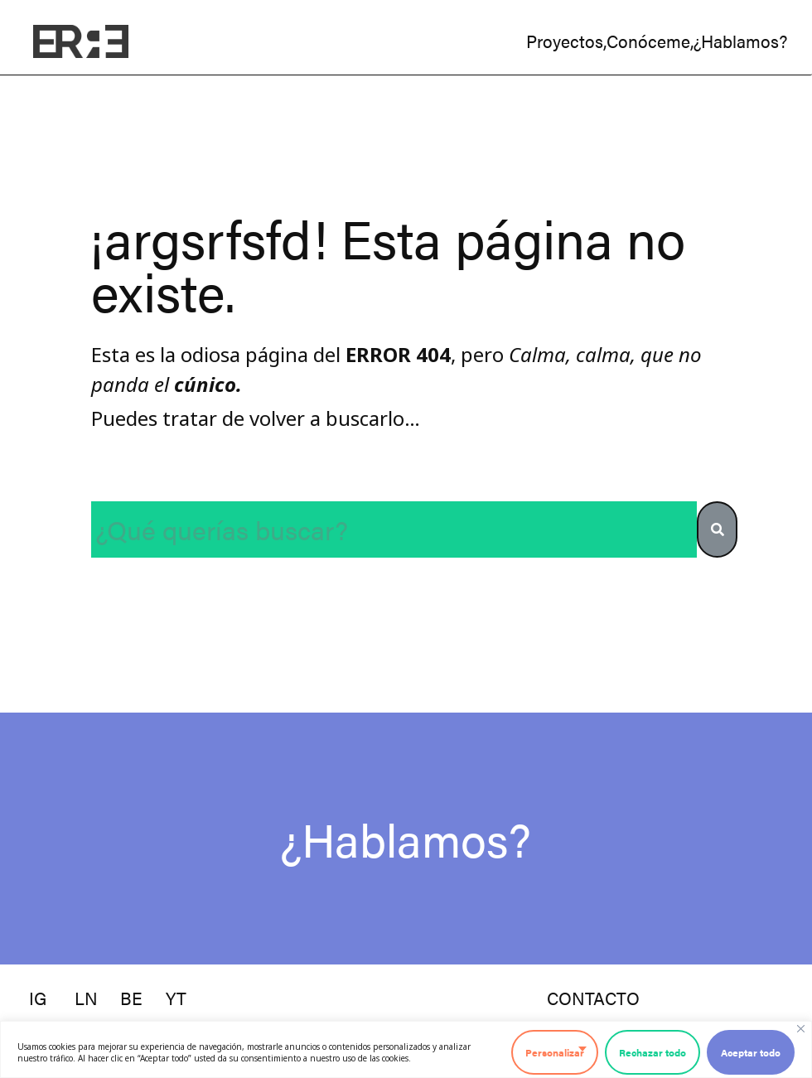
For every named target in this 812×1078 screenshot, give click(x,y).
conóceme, (650, 40)
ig (37, 997)
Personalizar (554, 1052)
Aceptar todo (751, 1052)
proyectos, (566, 40)
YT (176, 997)
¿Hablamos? (406, 838)
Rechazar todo (652, 1052)
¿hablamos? (740, 40)
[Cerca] (801, 1028)
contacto (593, 997)
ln (86, 997)
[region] (406, 1049)
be (131, 997)
